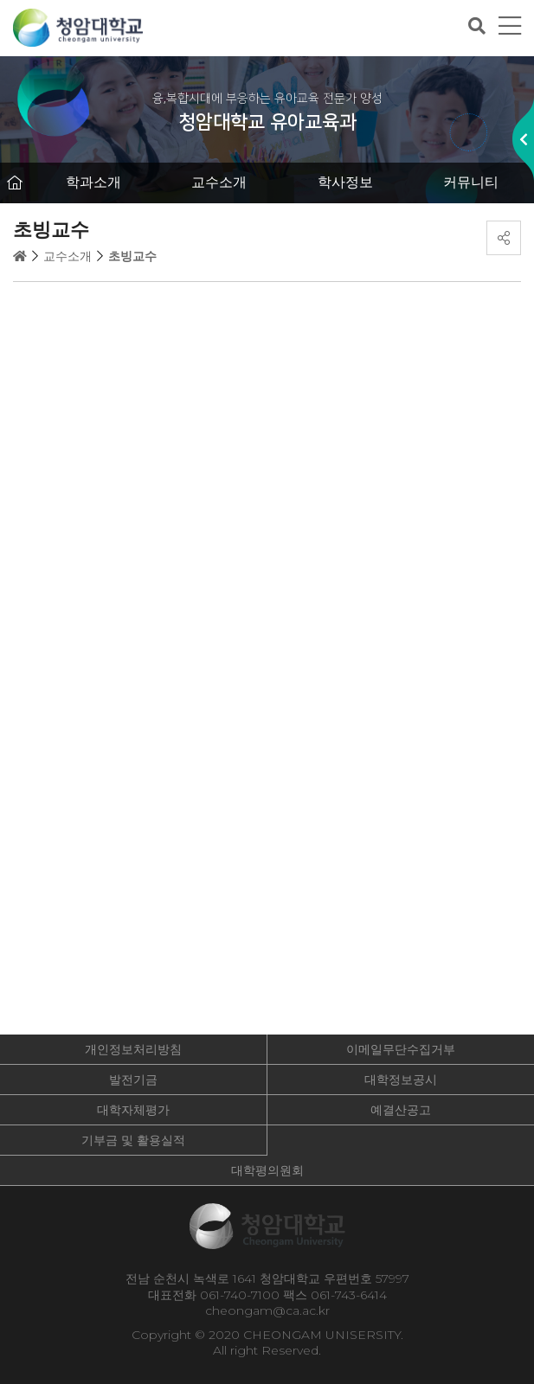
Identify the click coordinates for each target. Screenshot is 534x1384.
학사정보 (345, 182)
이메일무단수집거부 (400, 1049)
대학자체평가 (133, 1110)
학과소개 (93, 182)
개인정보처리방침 (133, 1049)
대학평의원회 (267, 1170)
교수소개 (219, 182)
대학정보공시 (400, 1079)
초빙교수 (132, 256)
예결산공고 (400, 1110)
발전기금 (133, 1079)
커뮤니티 (471, 182)
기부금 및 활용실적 (133, 1140)
